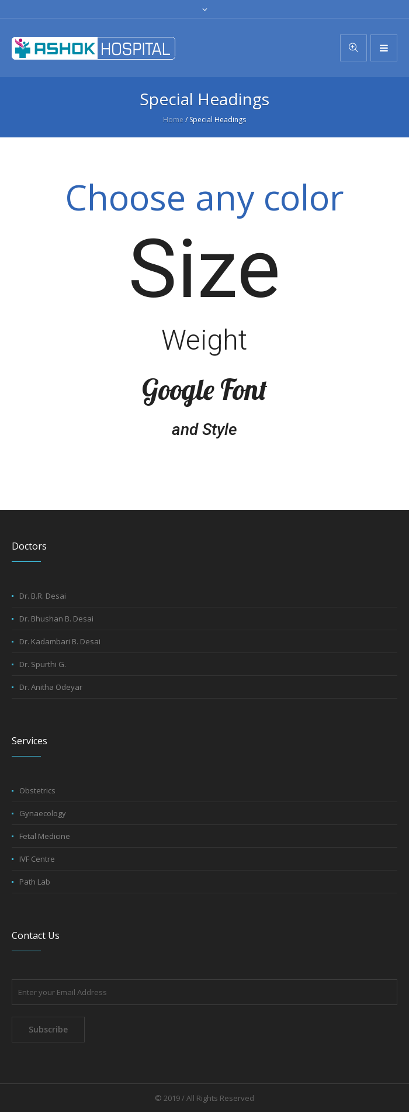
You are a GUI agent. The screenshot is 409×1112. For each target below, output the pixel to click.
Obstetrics (37, 790)
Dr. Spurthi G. (42, 664)
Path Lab (34, 881)
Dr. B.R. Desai (42, 595)
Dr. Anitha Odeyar (50, 687)
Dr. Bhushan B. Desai (56, 618)
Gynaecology (42, 813)
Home (173, 120)
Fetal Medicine (44, 836)
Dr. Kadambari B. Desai (59, 641)
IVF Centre (37, 859)
